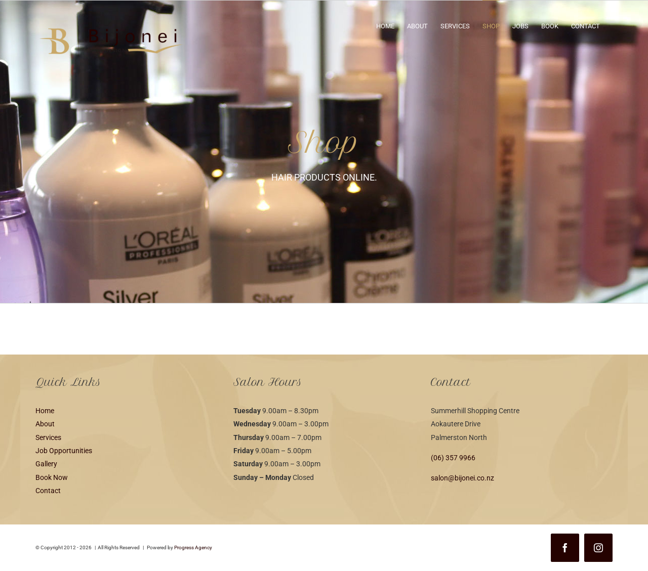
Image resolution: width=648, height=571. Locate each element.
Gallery (46, 464)
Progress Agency (193, 547)
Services (48, 437)
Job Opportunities (63, 451)
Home (44, 411)
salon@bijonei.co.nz (462, 478)
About (45, 424)
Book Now (51, 477)
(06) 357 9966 (453, 458)
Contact (48, 491)
